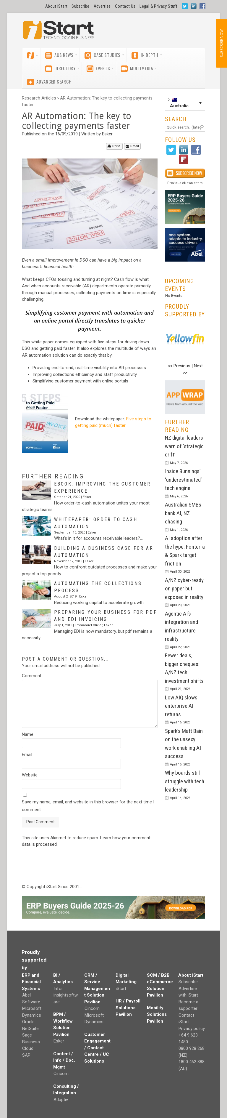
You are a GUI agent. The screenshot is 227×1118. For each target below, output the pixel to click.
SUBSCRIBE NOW (221, 43)
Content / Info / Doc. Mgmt (64, 1060)
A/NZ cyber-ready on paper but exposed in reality (184, 588)
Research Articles (39, 98)
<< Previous (179, 366)
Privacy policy (192, 1028)
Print (114, 146)
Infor (58, 988)
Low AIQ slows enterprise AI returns (181, 706)
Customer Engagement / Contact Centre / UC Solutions (97, 1048)
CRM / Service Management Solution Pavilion (97, 989)
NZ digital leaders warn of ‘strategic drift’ (184, 446)
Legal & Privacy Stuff (158, 6)
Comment (31, 675)
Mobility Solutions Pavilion (157, 1014)
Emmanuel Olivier (88, 625)
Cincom (61, 1073)
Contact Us (125, 6)
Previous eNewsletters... (186, 183)
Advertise (102, 6)
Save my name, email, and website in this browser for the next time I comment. (88, 805)
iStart (121, 988)
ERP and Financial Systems (31, 982)
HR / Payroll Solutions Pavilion (128, 1007)
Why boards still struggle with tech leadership (184, 781)
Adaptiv (60, 1099)
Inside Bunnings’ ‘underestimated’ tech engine (183, 479)
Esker (107, 134)
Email (132, 146)
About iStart (56, 6)
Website (30, 775)
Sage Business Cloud (31, 1041)
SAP (26, 1055)
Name (27, 734)
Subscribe (80, 6)
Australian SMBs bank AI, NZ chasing (183, 513)
